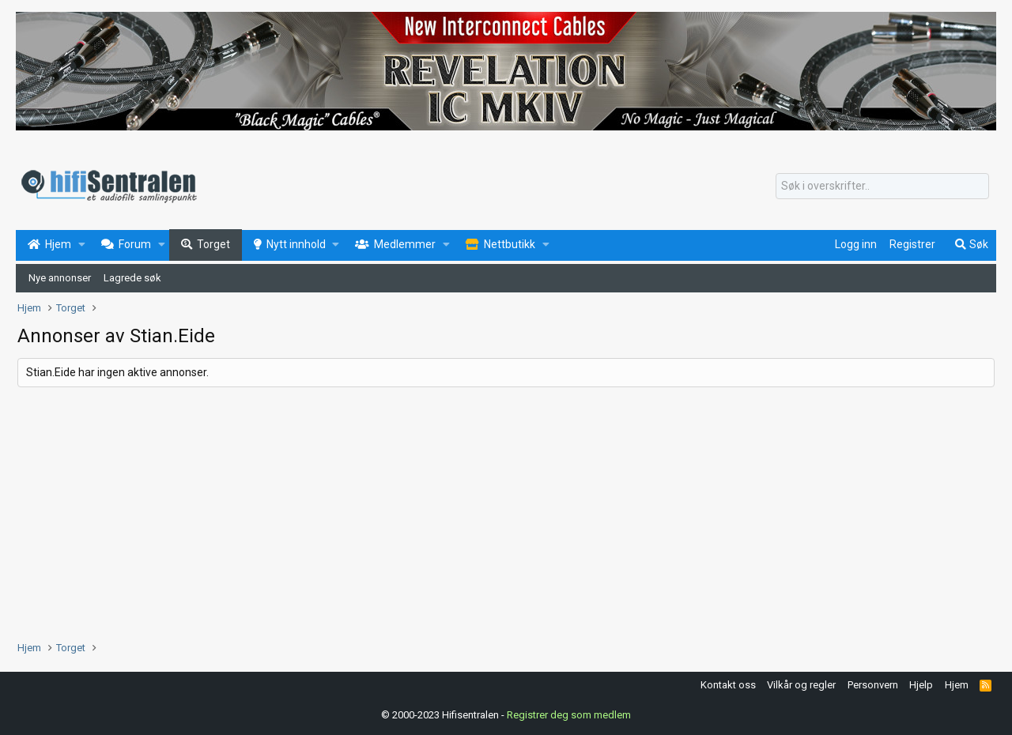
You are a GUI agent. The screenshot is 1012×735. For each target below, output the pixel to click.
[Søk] (882, 186)
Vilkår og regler (801, 685)
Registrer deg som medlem (569, 715)
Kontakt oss (728, 685)
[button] (81, 245)
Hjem (957, 685)
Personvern (873, 685)
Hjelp (921, 685)
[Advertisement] (491, 513)
